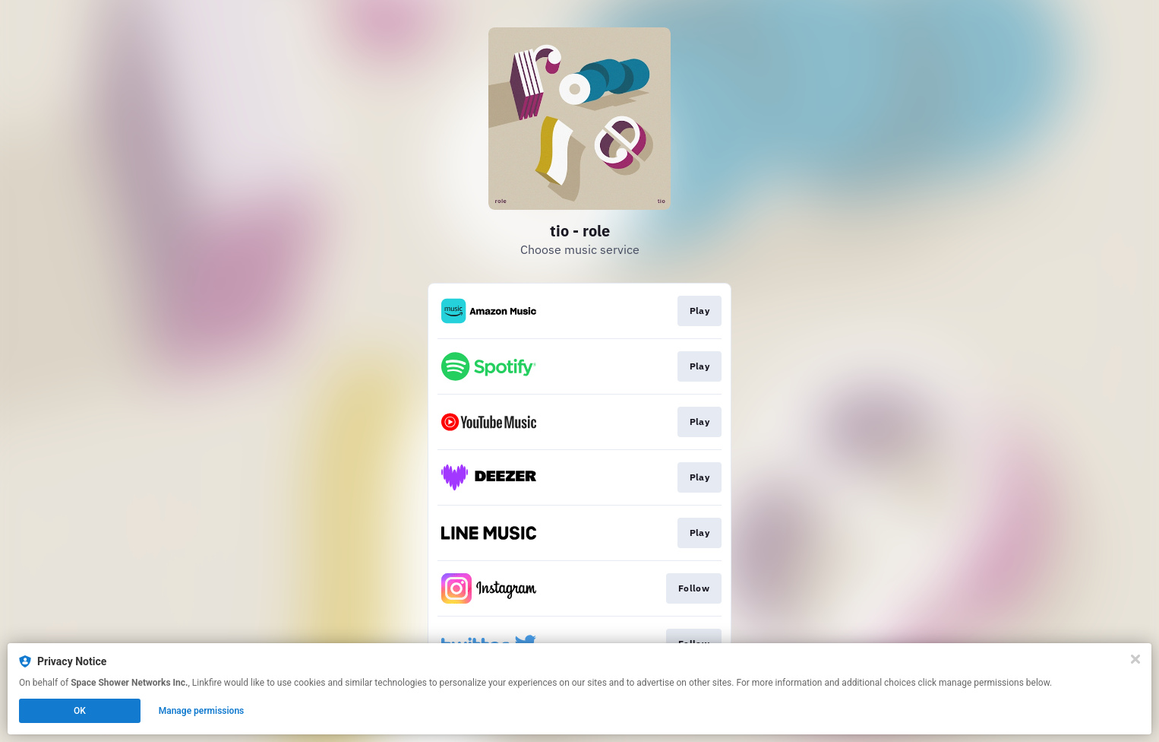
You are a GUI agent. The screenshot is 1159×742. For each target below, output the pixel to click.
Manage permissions (202, 711)
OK (80, 711)
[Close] (1135, 659)
